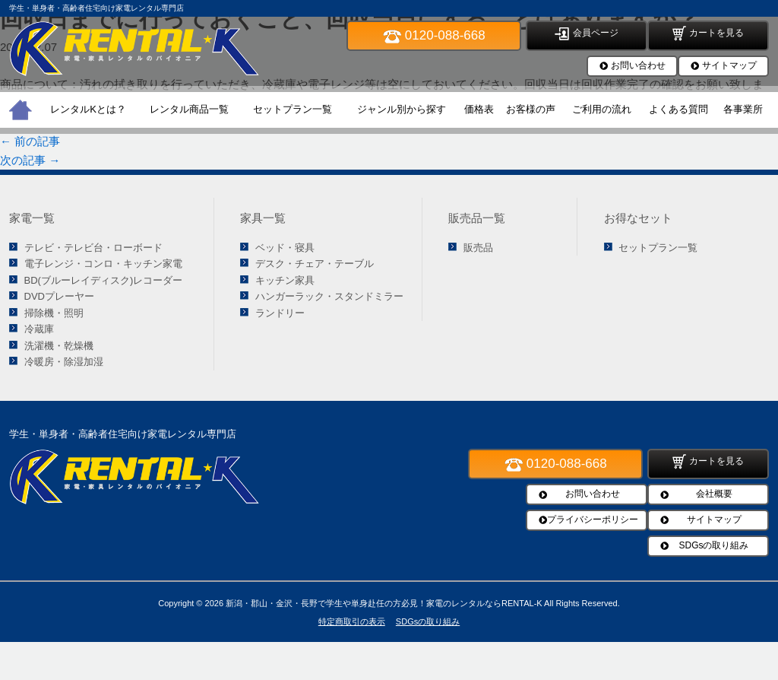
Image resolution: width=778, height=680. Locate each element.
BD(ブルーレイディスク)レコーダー (103, 280)
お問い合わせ (638, 65)
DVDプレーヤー (59, 296)
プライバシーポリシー (592, 519)
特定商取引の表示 (351, 621)
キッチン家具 (285, 280)
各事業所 (743, 109)
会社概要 (714, 493)
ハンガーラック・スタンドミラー (329, 296)
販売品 (478, 247)
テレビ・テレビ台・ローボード (93, 247)
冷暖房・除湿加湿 (63, 361)
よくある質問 (678, 109)
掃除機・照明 (54, 313)
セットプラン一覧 (292, 109)
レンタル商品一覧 (189, 109)
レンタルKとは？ (88, 109)
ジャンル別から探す (401, 109)
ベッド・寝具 (285, 247)
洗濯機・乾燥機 (58, 345)
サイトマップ (729, 65)
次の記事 (30, 160)
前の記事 (30, 141)
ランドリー (280, 313)
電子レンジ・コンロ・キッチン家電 (103, 263)
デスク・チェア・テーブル (314, 263)
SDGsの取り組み (713, 545)
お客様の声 (530, 109)
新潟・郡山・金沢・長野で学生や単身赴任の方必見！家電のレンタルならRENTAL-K (384, 603)
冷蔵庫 (39, 329)
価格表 (479, 109)
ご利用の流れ (601, 109)
